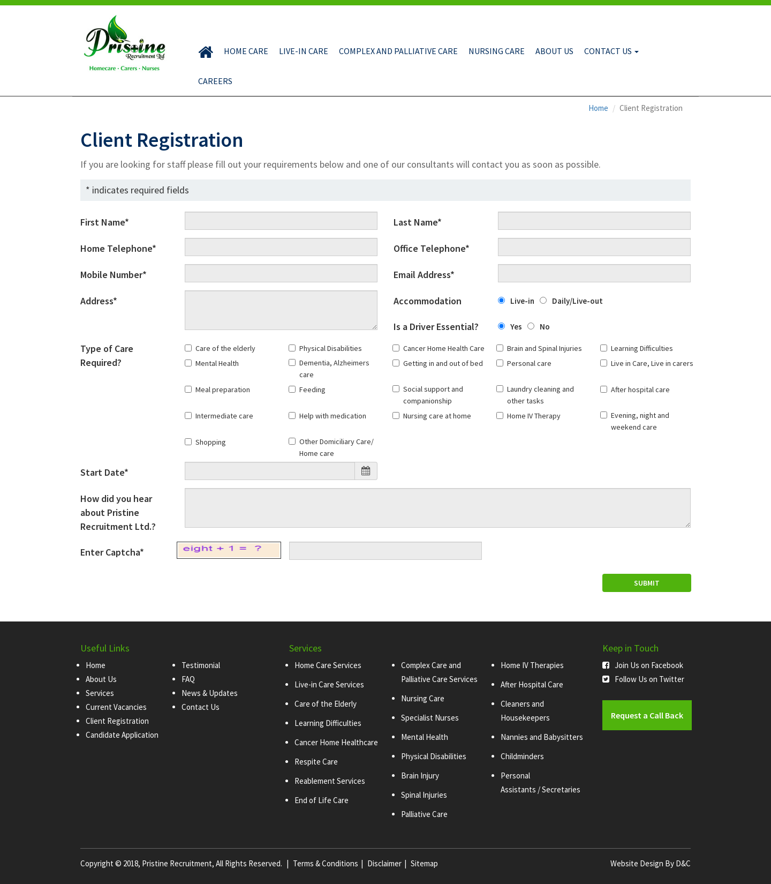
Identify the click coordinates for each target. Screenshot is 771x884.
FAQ (188, 679)
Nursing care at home (437, 416)
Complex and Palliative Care (398, 51)
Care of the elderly (225, 348)
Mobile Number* (113, 274)
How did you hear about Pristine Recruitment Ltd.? (118, 512)
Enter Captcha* (112, 552)
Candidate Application (122, 735)
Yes (516, 326)
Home (598, 108)
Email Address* (424, 274)
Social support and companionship (433, 395)
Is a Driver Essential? (436, 326)
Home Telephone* (118, 248)
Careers (215, 81)
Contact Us (611, 51)
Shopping (210, 442)
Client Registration (117, 721)
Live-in (522, 301)
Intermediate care (224, 416)
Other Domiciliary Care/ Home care (336, 447)
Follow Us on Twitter (643, 679)
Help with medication (332, 416)
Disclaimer (384, 863)
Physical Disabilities (330, 348)
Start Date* (104, 472)
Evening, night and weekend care (640, 421)
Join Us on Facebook (642, 665)
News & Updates (210, 693)
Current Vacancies (116, 707)
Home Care (246, 51)
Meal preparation (222, 389)
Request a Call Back (647, 715)
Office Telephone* (432, 248)
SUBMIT (647, 583)
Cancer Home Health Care (444, 348)
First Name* (104, 222)
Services (100, 693)
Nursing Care (496, 51)
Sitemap (424, 863)
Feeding (312, 389)
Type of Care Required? (106, 355)
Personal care (529, 363)
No (545, 326)
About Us (554, 51)
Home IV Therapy (534, 416)
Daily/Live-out (577, 301)
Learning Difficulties (642, 348)
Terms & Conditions (325, 863)
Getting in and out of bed (443, 363)
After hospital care (640, 389)
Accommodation (428, 301)
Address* (98, 301)
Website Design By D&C (650, 863)
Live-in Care (303, 51)
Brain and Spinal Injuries (544, 348)
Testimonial (201, 665)
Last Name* (418, 222)
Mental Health (217, 363)
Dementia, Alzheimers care (334, 368)
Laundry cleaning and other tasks (540, 395)
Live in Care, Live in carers (652, 363)
